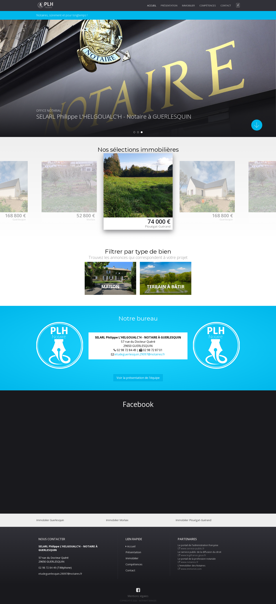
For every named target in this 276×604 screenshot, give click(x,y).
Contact (225, 5)
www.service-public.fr (191, 548)
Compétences (207, 5)
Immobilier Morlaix (117, 520)
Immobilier (188, 5)
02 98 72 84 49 (47, 567)
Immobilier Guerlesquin (50, 520)
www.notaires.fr (188, 562)
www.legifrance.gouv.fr (192, 555)
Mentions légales (138, 596)
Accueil (151, 5)
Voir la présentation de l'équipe (138, 378)
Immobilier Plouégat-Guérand (193, 520)
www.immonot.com (190, 568)
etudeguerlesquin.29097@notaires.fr (140, 354)
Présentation (169, 5)
